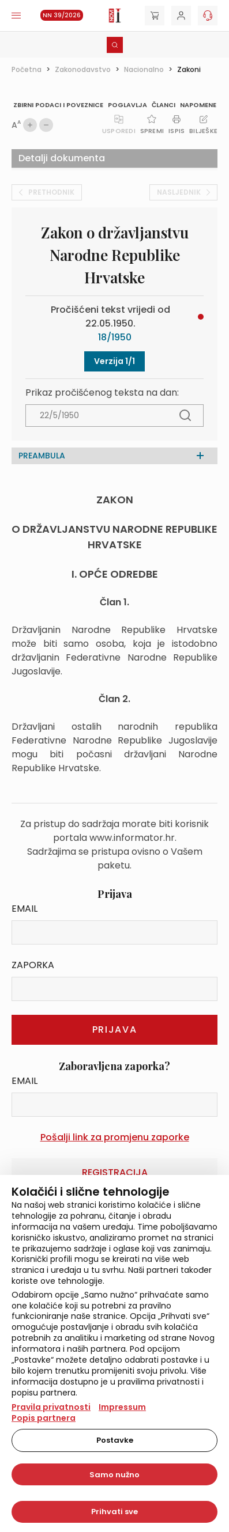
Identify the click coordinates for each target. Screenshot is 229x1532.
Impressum (122, 1407)
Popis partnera (44, 1418)
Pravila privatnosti (51, 1407)
